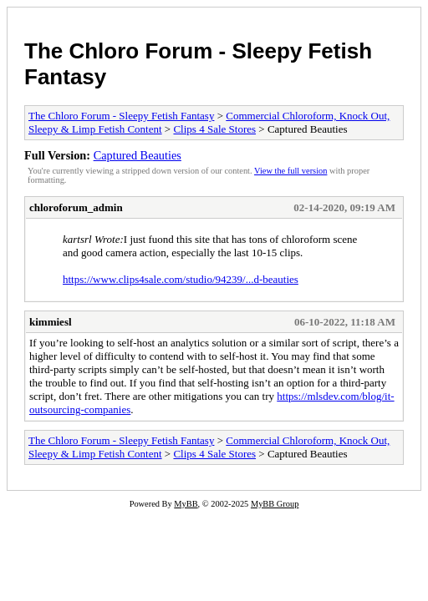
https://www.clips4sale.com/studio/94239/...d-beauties (180, 279)
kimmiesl (50, 322)
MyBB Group (274, 503)
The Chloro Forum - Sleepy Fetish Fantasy (121, 115)
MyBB (185, 503)
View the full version (290, 170)
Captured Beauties (137, 155)
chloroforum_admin (76, 207)
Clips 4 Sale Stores (214, 129)
